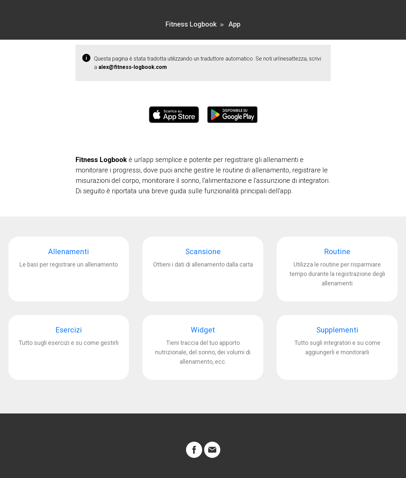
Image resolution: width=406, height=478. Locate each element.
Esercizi (68, 330)
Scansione (203, 251)
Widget (203, 330)
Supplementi (337, 330)
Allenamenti (68, 251)
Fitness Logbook (191, 24)
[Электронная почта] (212, 450)
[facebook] (194, 450)
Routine (337, 251)
